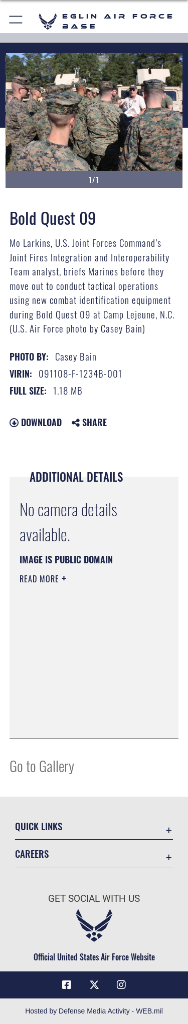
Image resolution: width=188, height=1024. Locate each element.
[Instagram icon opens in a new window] (121, 984)
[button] (16, 21)
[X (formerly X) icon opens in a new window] (94, 984)
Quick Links (38, 826)
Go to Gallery (42, 765)
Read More (41, 579)
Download (36, 422)
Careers (32, 853)
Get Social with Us (94, 898)
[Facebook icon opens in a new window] (66, 984)
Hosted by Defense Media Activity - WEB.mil (94, 1011)
